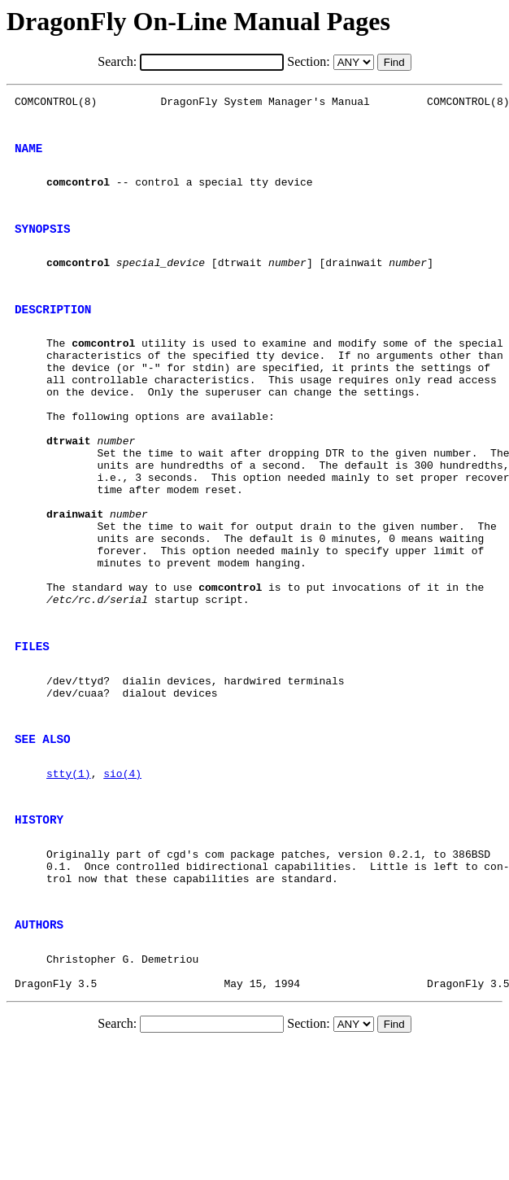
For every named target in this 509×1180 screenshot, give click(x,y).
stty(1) (68, 878)
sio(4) (122, 878)
